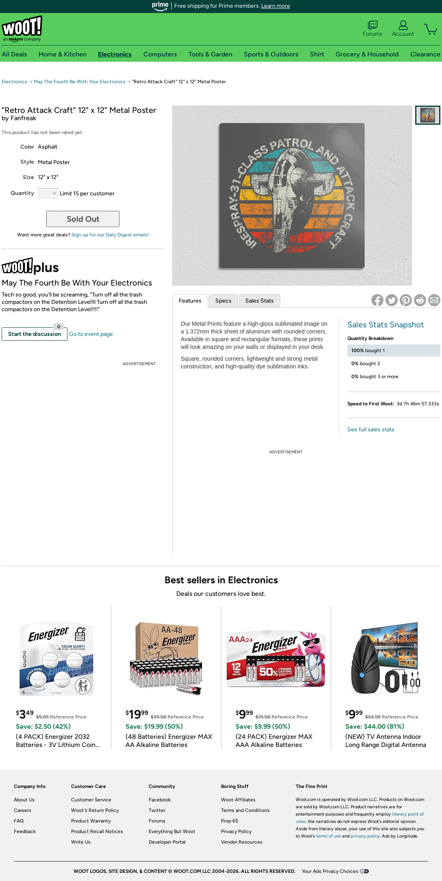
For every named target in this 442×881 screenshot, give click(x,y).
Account (403, 28)
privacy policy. (366, 836)
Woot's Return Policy (95, 810)
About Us (24, 800)
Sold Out (83, 219)
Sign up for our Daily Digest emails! (110, 235)
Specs (223, 300)
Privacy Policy (236, 831)
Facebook (160, 800)
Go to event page (91, 334)
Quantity (22, 193)
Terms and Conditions (245, 810)
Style (27, 161)
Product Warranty (90, 821)
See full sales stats (370, 429)
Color (27, 146)
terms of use (328, 836)
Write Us (81, 842)
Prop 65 (229, 821)
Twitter (157, 810)
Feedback (25, 831)
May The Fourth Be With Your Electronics (80, 81)
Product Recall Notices (97, 831)
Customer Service (91, 800)
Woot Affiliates (238, 800)
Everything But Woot (172, 831)
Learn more (275, 5)
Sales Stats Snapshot (385, 324)
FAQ (19, 821)
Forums (372, 28)
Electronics (14, 81)
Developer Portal (167, 842)
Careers (22, 810)
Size (28, 177)
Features (190, 300)
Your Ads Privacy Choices (330, 871)
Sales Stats (259, 300)
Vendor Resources (241, 842)
